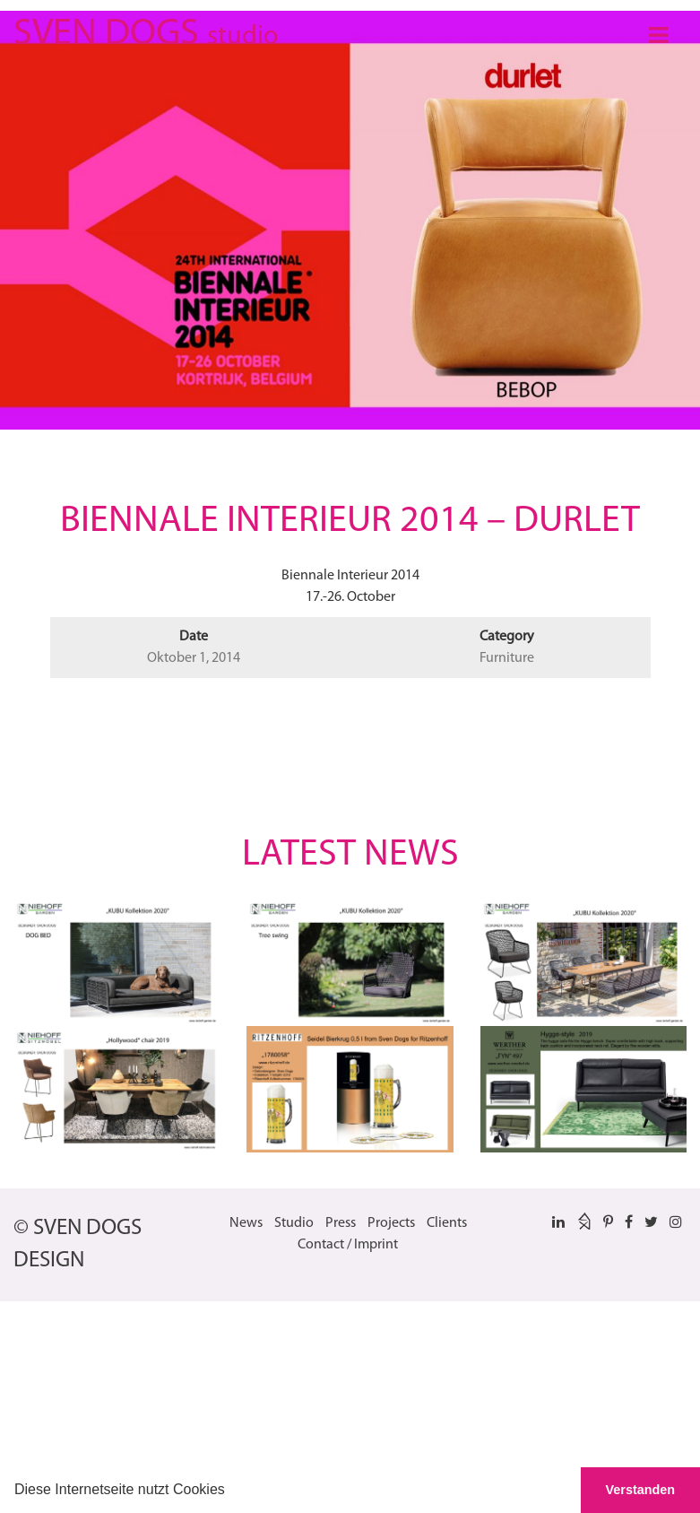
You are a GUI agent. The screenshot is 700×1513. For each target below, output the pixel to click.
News (246, 1223)
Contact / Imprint (348, 1245)
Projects (391, 1223)
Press (340, 1223)
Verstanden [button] (641, 1490)
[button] (231, 1491)
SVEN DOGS (145, 31)
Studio (294, 1223)
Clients (447, 1223)
